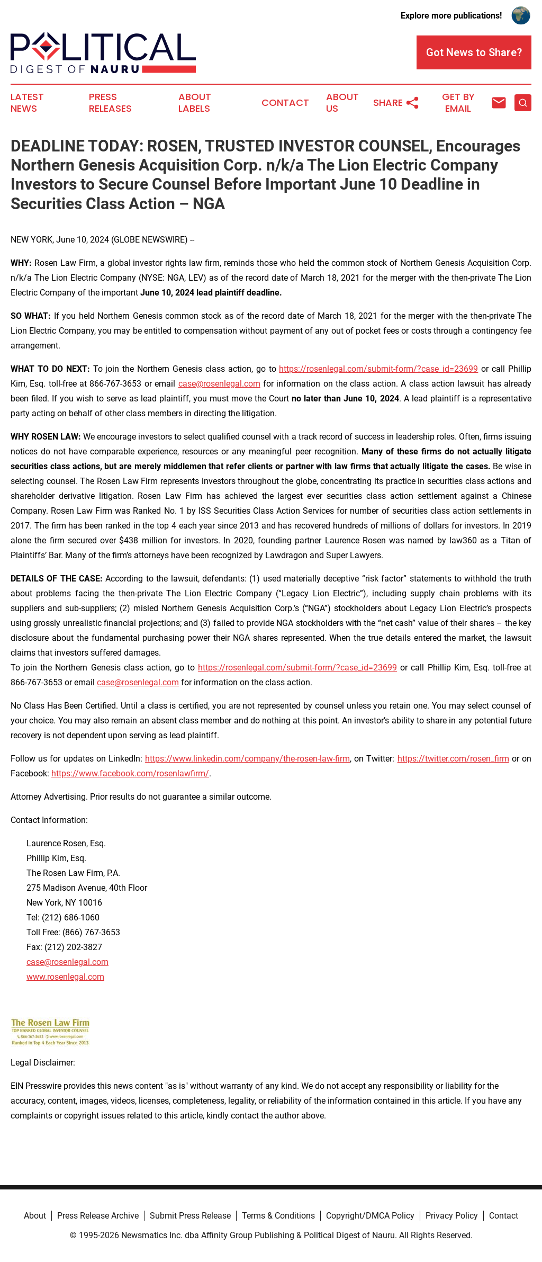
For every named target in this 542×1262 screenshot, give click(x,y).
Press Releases (110, 102)
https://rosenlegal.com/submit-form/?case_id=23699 (378, 369)
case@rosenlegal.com (219, 384)
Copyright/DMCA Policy (370, 1216)
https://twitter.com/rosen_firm (453, 759)
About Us (342, 102)
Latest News (27, 102)
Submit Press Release (190, 1216)
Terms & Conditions (278, 1216)
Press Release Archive (98, 1216)
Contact (285, 103)
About (35, 1216)
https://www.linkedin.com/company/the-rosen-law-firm (247, 759)
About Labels (194, 102)
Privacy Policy (452, 1216)
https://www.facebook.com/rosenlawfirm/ (130, 773)
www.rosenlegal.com (65, 977)
